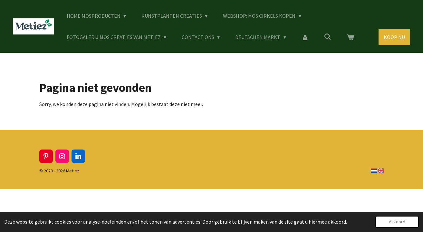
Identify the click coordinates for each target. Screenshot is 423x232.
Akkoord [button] (397, 222)
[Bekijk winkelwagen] (350, 37)
